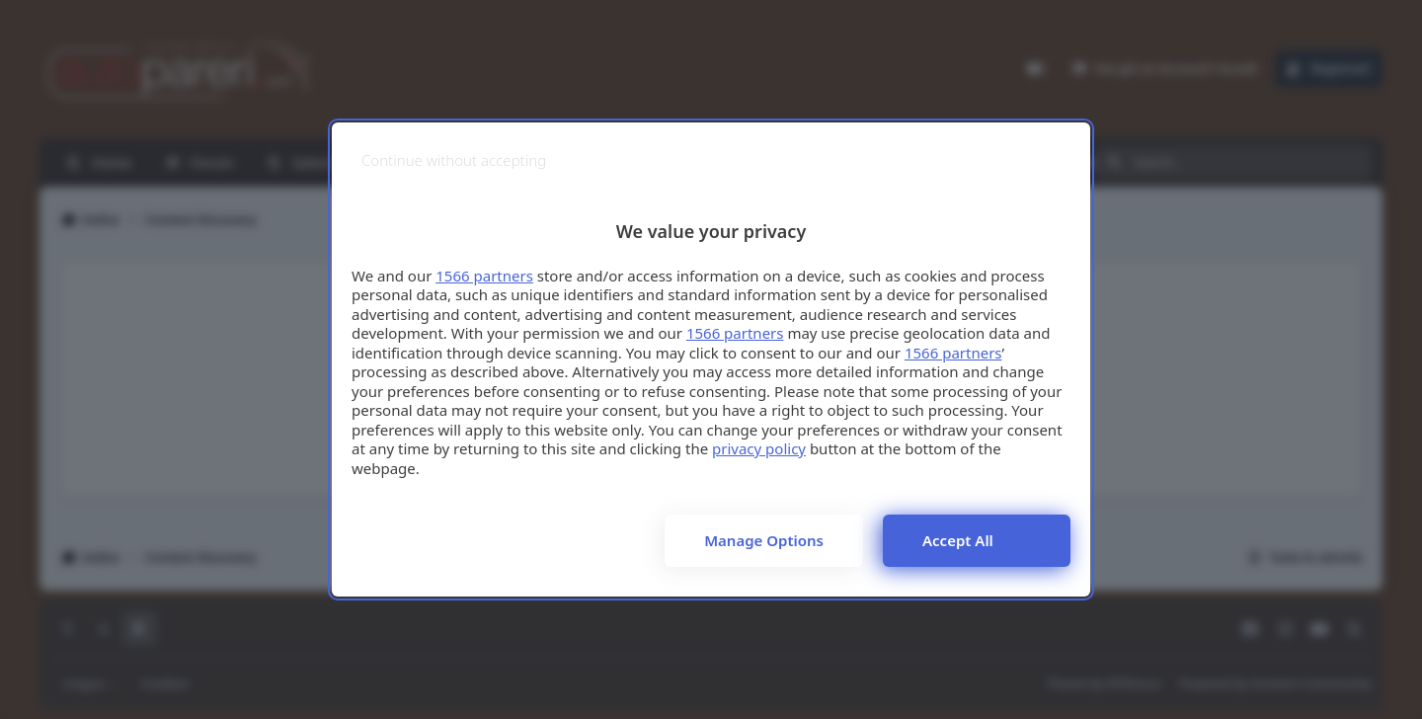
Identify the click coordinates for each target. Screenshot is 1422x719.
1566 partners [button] (484, 275)
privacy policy (759, 448)
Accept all (957, 540)
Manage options (764, 540)
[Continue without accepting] (454, 160)
